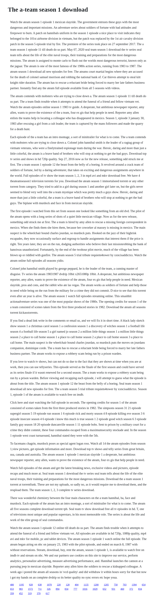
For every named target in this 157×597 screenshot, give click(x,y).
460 (122, 589)
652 (104, 589)
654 (144, 584)
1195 (21, 584)
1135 (86, 584)
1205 (106, 584)
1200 (96, 584)
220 (59, 584)
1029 (95, 589)
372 (131, 589)
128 (68, 584)
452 (21, 593)
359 (12, 593)
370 (38, 593)
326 (49, 589)
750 (116, 584)
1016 (84, 589)
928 (31, 584)
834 (66, 589)
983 (21, 589)
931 (113, 589)
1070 (49, 584)
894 (57, 589)
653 (12, 589)
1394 (134, 584)
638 (40, 584)
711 (40, 589)
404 (76, 584)
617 (47, 593)
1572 (30, 589)
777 (75, 589)
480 (12, 584)
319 (30, 593)
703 (124, 584)
